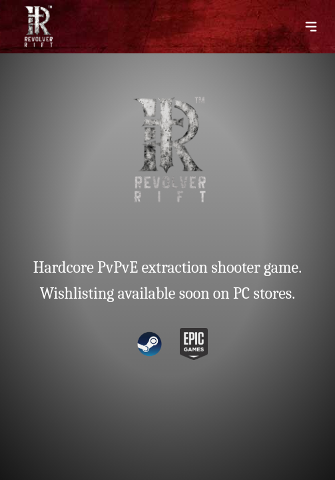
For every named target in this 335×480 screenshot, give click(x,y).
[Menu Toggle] (311, 27)
